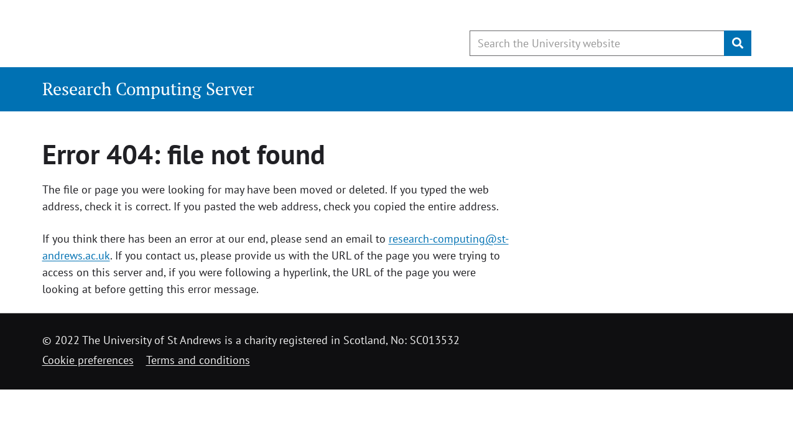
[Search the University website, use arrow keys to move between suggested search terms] (597, 43)
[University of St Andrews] (143, 34)
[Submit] (737, 43)
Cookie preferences (88, 360)
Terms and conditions (198, 360)
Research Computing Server (148, 88)
